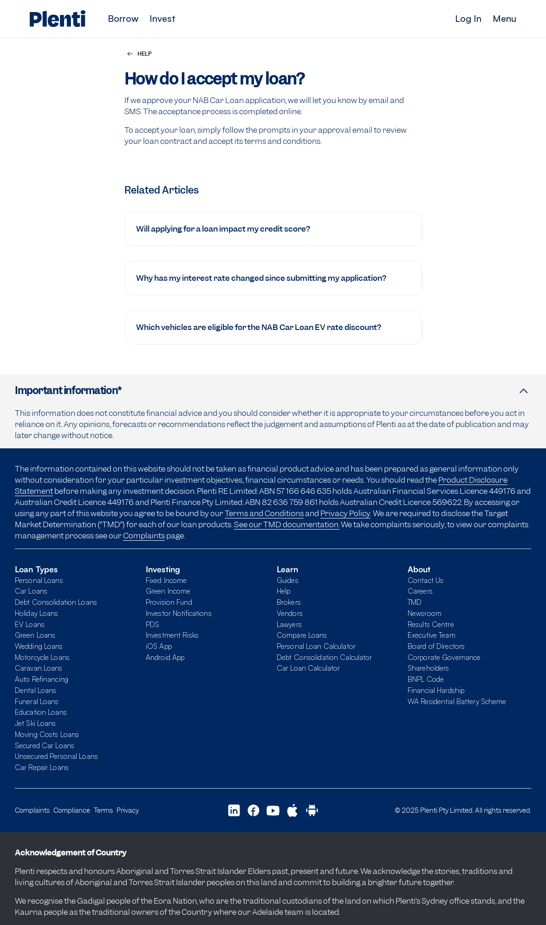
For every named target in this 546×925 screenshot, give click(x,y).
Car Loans (31, 590)
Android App (165, 657)
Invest (163, 18)
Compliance (71, 810)
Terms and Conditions (264, 513)
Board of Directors (436, 646)
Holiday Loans (36, 613)
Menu (504, 18)
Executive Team (431, 635)
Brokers (289, 602)
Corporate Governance (444, 657)
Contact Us (425, 580)
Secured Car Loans (44, 745)
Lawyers (289, 624)
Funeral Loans (37, 701)
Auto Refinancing (41, 679)
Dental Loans (35, 690)
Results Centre (431, 624)
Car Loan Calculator (308, 668)
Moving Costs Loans (47, 734)
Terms (103, 810)
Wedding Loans (39, 646)
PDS (152, 624)
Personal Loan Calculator (316, 646)
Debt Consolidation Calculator (324, 657)
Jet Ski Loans (35, 723)
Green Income (168, 590)
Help (283, 590)
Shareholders (428, 668)
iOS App (159, 646)
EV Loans (30, 624)
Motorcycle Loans (42, 657)
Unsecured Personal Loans (56, 756)
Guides (288, 580)
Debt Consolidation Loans (56, 602)
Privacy (128, 810)
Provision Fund (169, 602)
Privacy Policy (345, 513)
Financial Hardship (436, 690)
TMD (415, 602)
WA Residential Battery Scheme (457, 701)
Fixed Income (166, 580)
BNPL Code (426, 679)
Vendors (290, 613)
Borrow (123, 18)
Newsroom (425, 613)
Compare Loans (302, 635)
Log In (468, 18)
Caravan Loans (39, 668)
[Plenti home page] (57, 18)
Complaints (144, 535)
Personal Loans (39, 580)
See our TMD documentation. (286, 524)
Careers (420, 590)
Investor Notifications (179, 613)
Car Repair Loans (42, 767)
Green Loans (35, 635)
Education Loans (41, 712)
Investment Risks (172, 635)
